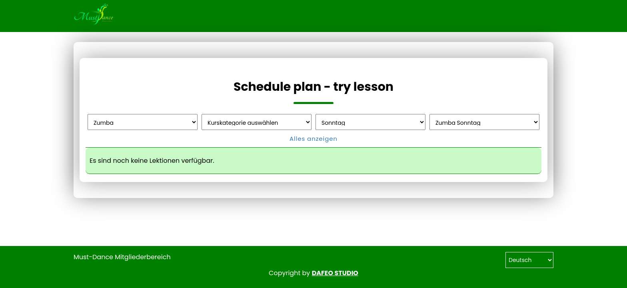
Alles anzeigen (313, 138)
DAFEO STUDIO (335, 273)
